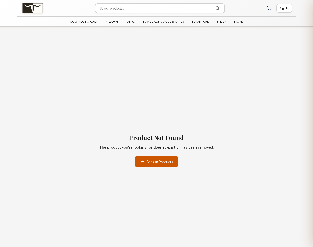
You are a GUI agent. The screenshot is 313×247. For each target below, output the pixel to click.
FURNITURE (200, 21)
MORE (238, 21)
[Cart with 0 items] (269, 8)
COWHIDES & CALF (84, 21)
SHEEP (221, 21)
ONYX (131, 21)
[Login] (284, 8)
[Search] (217, 8)
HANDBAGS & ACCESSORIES (163, 21)
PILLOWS (112, 21)
